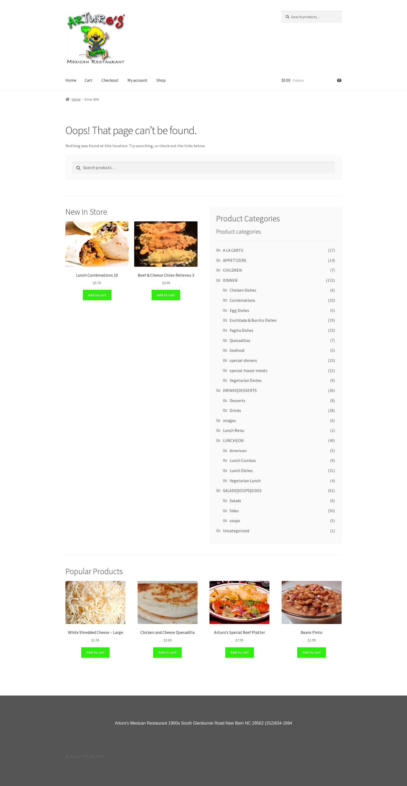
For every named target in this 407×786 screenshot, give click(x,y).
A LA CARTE (233, 250)
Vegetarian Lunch (245, 480)
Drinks (235, 410)
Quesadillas (240, 340)
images (229, 420)
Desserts (237, 400)
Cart (88, 80)
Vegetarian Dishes (246, 380)
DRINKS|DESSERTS (240, 390)
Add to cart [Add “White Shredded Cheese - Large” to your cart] (95, 652)
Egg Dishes (239, 310)
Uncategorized (236, 530)
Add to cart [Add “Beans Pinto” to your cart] (311, 652)
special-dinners (243, 360)
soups (235, 520)
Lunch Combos (243, 460)
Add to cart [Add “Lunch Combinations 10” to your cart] (97, 295)
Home (70, 80)
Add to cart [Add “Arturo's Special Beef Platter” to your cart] (239, 652)
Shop (161, 80)
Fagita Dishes (241, 330)
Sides (234, 510)
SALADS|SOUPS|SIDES (242, 490)
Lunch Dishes (241, 470)
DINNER (230, 280)
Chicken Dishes (243, 290)
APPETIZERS (234, 260)
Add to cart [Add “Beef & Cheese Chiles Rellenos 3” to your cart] (166, 295)
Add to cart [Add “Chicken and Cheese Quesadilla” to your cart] (167, 652)
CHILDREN (232, 270)
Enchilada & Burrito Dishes (253, 320)
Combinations (242, 300)
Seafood (237, 350)
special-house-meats (248, 370)
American (238, 450)
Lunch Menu (233, 430)
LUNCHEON (233, 440)
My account (137, 80)
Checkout (109, 80)
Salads (235, 500)
